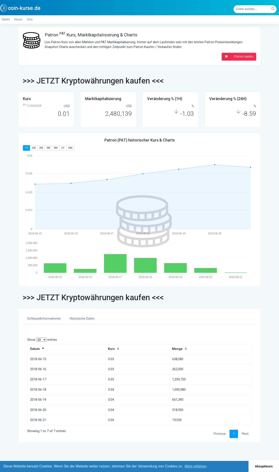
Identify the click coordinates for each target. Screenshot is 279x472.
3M (48, 147)
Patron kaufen (237, 56)
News (18, 19)
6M (56, 147)
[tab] (44, 318)
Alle (70, 147)
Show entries (42, 339)
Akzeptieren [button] (264, 466)
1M (34, 147)
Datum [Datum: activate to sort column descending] (35, 349)
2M (41, 147)
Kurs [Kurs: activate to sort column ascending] (111, 349)
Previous (220, 434)
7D (26, 147)
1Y (63, 147)
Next (245, 434)
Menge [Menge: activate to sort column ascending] (177, 349)
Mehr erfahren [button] (196, 466)
